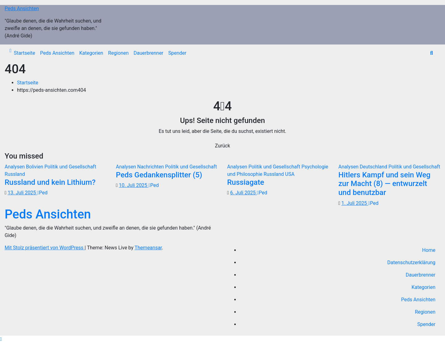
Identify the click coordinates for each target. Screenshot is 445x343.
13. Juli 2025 (22, 193)
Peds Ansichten (22, 8)
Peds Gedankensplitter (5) (159, 175)
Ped (42, 193)
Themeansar (148, 248)
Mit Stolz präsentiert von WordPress (45, 248)
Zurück (222, 146)
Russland (15, 174)
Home (428, 250)
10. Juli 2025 (134, 185)
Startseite (24, 53)
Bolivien (35, 167)
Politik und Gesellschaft (70, 167)
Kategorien (91, 53)
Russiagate (245, 182)
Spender (177, 53)
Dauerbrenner (148, 53)
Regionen (118, 53)
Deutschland (374, 167)
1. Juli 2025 (354, 203)
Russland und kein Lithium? (50, 182)
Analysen (15, 167)
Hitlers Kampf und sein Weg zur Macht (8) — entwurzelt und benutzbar (384, 184)
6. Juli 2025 (243, 193)
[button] (431, 53)
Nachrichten (151, 167)
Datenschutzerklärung (411, 262)
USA (290, 174)
